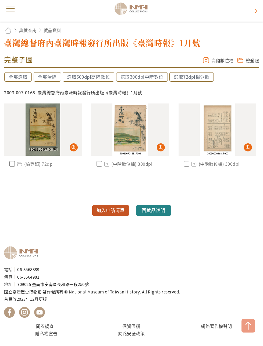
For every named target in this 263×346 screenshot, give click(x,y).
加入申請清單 (111, 210)
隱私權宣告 (46, 333)
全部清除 (47, 77)
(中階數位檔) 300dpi (127, 164)
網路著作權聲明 (216, 326)
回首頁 (8, 30)
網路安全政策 (131, 333)
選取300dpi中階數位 (142, 77)
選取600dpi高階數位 (88, 77)
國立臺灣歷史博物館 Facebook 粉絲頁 (9, 312)
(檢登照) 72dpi (35, 164)
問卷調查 (45, 326)
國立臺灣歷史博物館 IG (24, 312)
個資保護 (131, 326)
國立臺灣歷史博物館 (23, 252)
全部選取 (18, 77)
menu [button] (10, 8)
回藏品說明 (153, 210)
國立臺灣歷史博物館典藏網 (133, 8)
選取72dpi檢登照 (191, 77)
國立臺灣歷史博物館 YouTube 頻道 (39, 312)
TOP (248, 326)
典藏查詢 (28, 30)
